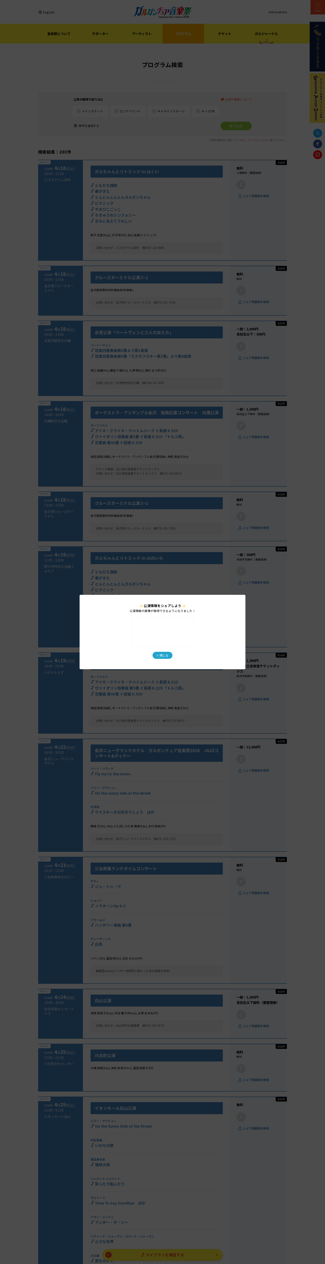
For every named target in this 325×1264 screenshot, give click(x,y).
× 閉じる (162, 655)
